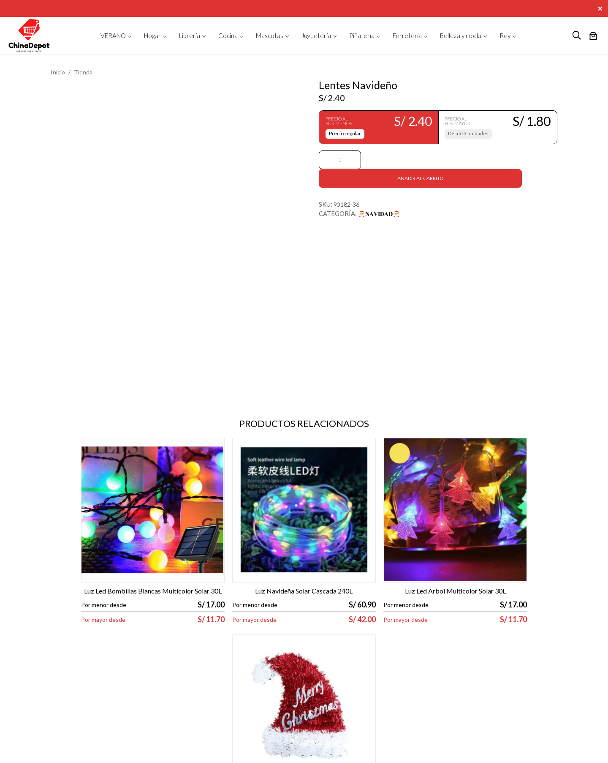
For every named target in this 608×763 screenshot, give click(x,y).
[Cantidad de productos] (340, 159)
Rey (504, 35)
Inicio (58, 72)
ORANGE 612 (581, 751)
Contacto (262, 663)
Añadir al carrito (460, 159)
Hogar (152, 35)
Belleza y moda (460, 35)
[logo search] (577, 35)
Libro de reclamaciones (159, 681)
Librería (189, 35)
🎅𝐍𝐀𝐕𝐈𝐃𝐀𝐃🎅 (379, 195)
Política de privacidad (157, 672)
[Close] (601, 7)
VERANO (113, 35)
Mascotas (269, 35)
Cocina (228, 35)
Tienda (83, 72)
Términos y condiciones (160, 663)
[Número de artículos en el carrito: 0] (593, 36)
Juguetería (316, 35)
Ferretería (407, 35)
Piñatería (362, 35)
